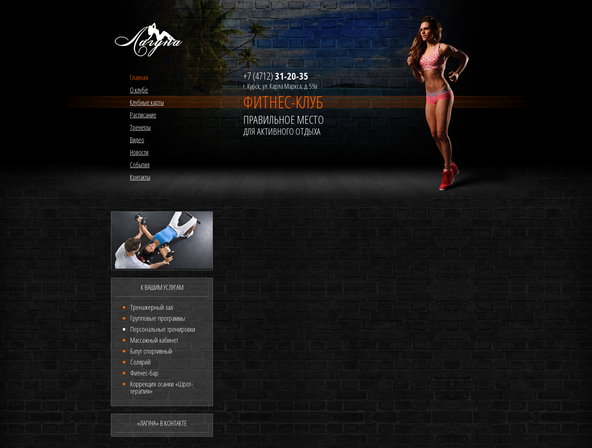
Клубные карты (147, 102)
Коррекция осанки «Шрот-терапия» (161, 387)
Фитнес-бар (144, 373)
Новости (139, 152)
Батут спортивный (151, 351)
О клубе (139, 89)
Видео (137, 139)
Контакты (140, 177)
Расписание (143, 114)
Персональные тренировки (162, 329)
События (140, 164)
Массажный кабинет (154, 340)
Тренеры (140, 127)
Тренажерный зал (151, 307)
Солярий (140, 362)
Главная (139, 77)
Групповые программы (157, 318)
